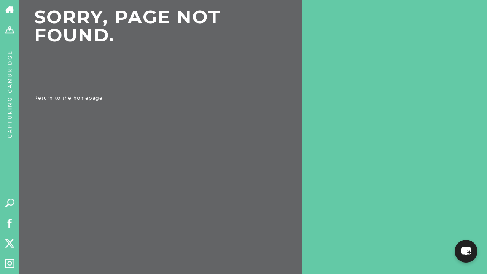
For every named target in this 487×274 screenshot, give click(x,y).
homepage (88, 98)
